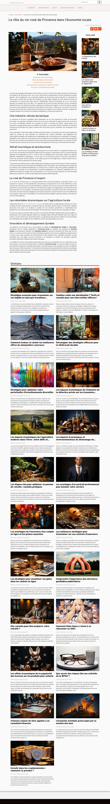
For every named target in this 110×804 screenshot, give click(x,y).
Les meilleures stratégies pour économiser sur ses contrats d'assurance (77, 533)
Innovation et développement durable (42, 87)
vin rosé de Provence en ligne (32, 204)
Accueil (11, 15)
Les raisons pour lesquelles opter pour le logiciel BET (89, 82)
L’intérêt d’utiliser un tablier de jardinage (89, 129)
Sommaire (43, 74)
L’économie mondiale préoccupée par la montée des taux (76, 722)
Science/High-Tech (67, 8)
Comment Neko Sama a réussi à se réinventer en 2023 (73, 627)
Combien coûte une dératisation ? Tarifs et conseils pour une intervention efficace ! (77, 296)
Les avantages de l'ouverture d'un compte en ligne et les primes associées (32, 533)
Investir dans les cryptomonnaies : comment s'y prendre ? (28, 769)
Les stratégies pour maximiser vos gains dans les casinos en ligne (31, 580)
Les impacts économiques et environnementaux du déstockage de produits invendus (75, 440)
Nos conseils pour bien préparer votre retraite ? (30, 627)
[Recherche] (88, 2)
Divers (80, 8)
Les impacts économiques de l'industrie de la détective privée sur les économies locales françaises (77, 392)
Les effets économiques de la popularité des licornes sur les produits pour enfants (32, 674)
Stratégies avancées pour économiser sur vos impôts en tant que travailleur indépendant (32, 298)
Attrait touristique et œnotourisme (42, 80)
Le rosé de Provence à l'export (42, 82)
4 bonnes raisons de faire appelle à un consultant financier (30, 722)
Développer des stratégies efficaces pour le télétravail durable (77, 343)
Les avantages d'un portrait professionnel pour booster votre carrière (77, 485)
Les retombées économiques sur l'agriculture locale (42, 85)
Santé (54, 8)
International (43, 8)
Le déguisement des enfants (89, 57)
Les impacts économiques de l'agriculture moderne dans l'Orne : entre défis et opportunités (32, 440)
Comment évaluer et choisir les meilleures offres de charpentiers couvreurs (32, 343)
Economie (31, 8)
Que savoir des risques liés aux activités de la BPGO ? (76, 674)
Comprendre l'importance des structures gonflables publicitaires (77, 580)
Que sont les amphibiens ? (86, 106)
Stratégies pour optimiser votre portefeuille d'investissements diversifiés (32, 391)
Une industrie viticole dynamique (43, 77)
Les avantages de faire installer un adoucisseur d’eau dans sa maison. (90, 154)
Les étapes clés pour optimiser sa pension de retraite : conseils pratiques (32, 485)
